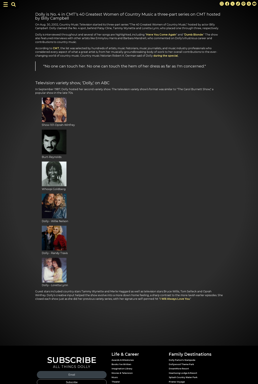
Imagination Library (122, 368)
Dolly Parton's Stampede (182, 360)
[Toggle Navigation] (5, 4)
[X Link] (233, 4)
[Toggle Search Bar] (13, 4)
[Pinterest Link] (243, 4)
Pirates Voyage (177, 382)
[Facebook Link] (227, 4)
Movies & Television (122, 373)
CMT (56, 48)
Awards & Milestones (123, 360)
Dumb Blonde (193, 34)
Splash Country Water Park (183, 377)
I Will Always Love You (175, 298)
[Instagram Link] (222, 4)
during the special (165, 55)
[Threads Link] (249, 4)
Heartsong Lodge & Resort (183, 373)
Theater (116, 382)
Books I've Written (121, 364)
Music (115, 377)
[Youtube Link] (254, 4)
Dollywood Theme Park (181, 364)
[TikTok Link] (238, 4)
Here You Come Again (161, 34)
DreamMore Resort (179, 368)
